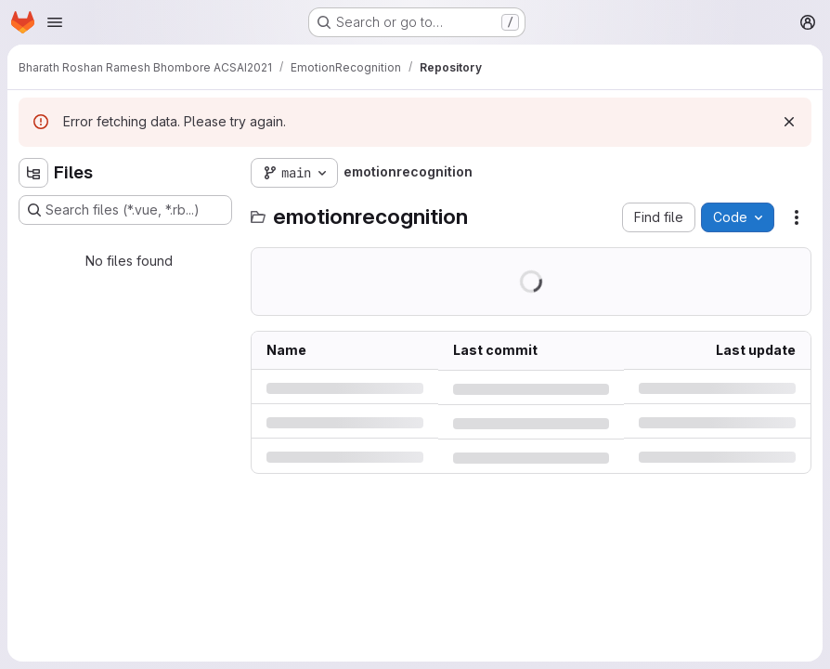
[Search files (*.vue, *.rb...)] (125, 210)
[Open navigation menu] (55, 22)
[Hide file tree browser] (33, 173)
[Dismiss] (789, 122)
